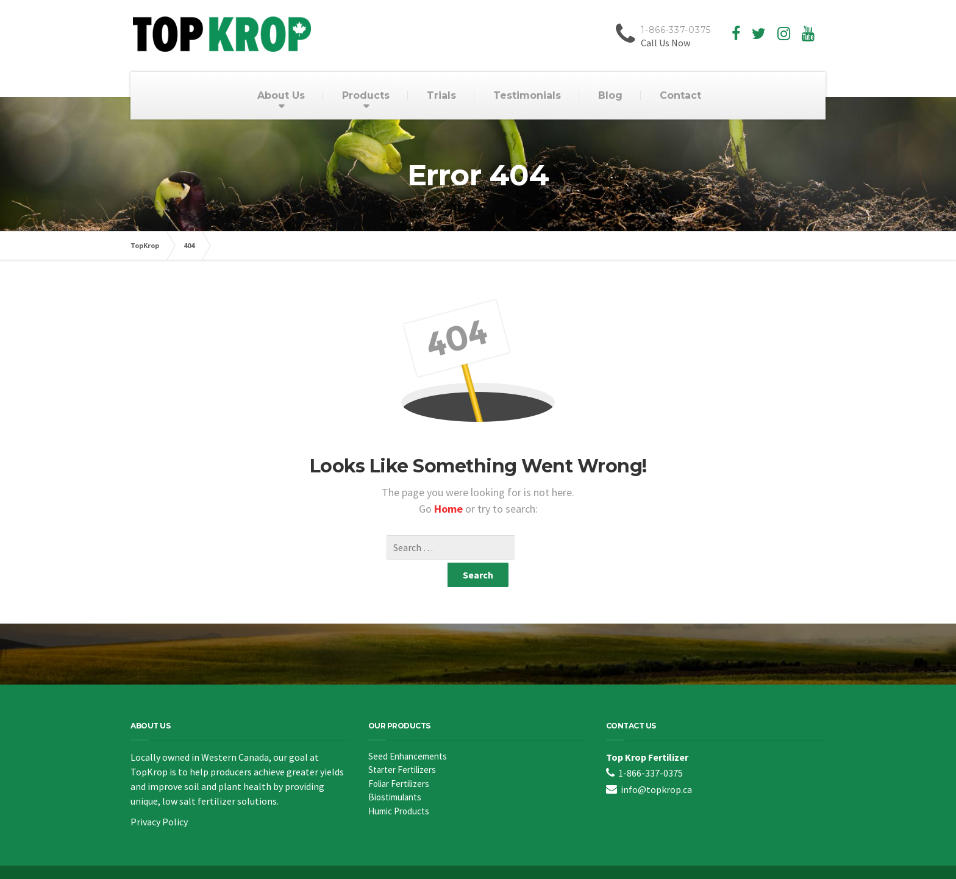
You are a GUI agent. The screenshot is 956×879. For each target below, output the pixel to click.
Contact (680, 95)
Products (366, 95)
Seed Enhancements (407, 732)
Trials (441, 95)
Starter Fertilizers (402, 745)
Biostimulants (394, 772)
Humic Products (398, 786)
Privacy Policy (159, 797)
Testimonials (527, 95)
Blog (610, 95)
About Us (281, 95)
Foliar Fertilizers (398, 759)
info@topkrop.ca (656, 765)
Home (449, 509)
